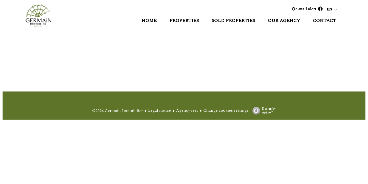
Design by (263, 110)
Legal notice (159, 110)
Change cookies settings (226, 110)
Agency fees (187, 110)
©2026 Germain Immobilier (117, 111)
